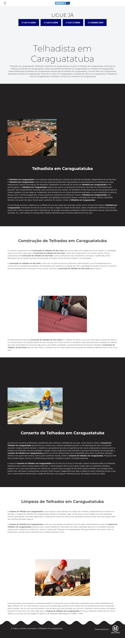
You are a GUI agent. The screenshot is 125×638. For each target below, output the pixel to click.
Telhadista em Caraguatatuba (50, 628)
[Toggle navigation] (5, 3)
